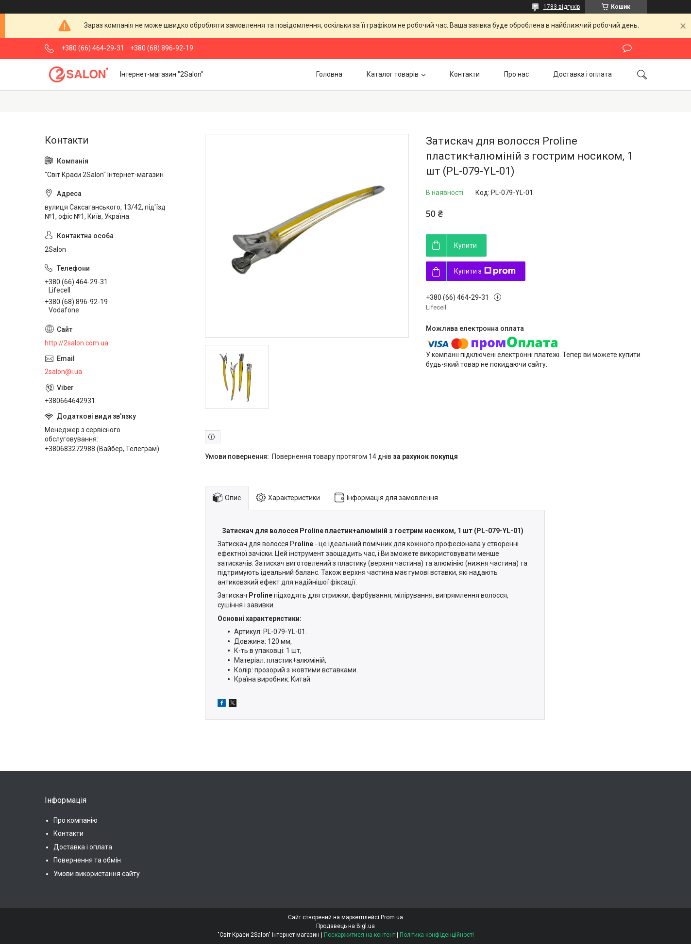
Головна (329, 74)
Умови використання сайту (96, 874)
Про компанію (75, 820)
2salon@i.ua (63, 371)
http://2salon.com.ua (76, 343)
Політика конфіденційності (437, 934)
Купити (465, 245)
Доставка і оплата (582, 74)
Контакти (465, 74)
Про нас (516, 74)
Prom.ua (392, 917)
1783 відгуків (561, 6)
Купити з (485, 271)
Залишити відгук (627, 48)
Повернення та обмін (87, 860)
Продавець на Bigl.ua (345, 926)
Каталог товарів (393, 74)
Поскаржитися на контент (359, 934)
